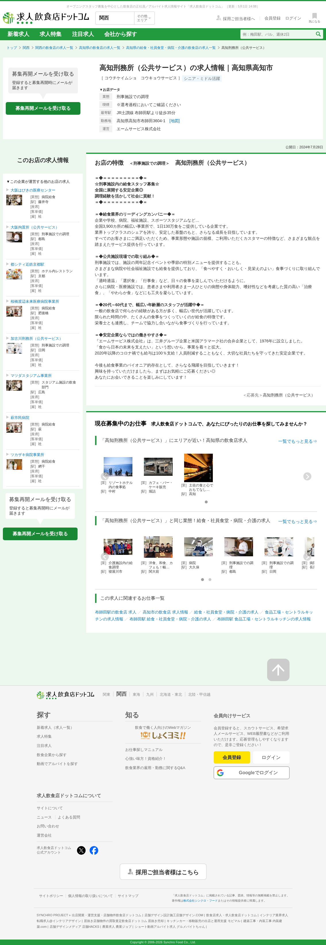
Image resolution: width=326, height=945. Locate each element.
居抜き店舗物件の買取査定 (124, 921)
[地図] (174, 120)
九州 (150, 694)
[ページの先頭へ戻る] (278, 670)
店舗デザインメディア (74, 926)
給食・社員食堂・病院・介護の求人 (226, 612)
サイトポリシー (51, 896)
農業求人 (117, 926)
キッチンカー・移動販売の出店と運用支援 (203, 921)
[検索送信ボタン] (318, 34)
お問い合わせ (48, 826)
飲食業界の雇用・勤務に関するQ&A (155, 768)
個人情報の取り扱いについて (90, 896)
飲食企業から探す (52, 755)
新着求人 (18, 34)
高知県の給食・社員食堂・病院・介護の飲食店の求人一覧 (171, 48)
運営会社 (44, 835)
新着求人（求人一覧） (55, 727)
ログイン (271, 757)
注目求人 (83, 34)
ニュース (44, 817)
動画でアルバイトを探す (57, 764)
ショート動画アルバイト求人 (170, 926)
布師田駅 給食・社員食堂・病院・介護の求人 (170, 619)
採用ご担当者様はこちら (167, 872)
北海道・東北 (171, 694)
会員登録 (232, 757)
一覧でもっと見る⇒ (297, 441)
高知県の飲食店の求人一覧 (99, 48)
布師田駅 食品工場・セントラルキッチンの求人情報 (264, 619)
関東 (106, 694)
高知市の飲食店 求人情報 (165, 612)
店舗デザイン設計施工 (173, 915)
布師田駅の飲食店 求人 (115, 612)
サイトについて (50, 808)
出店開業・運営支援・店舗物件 (106, 915)
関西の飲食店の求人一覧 (54, 48)
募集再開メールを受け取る (43, 108)
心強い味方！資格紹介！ (145, 758)
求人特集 (50, 34)
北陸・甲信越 (199, 694)
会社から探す (120, 34)
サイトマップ (128, 896)
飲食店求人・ (231, 915)
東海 (136, 694)
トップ (12, 48)
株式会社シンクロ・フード (200, 900)
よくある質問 (69, 817)
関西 (26, 48)
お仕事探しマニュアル (144, 749)
